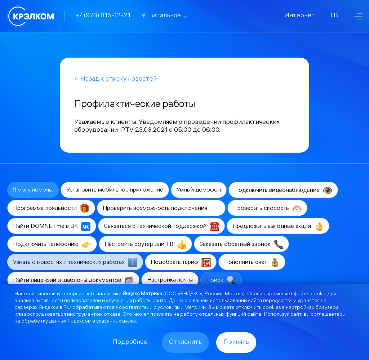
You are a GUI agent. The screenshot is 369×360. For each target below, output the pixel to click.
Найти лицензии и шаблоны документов (73, 280)
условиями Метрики (181, 308)
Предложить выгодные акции (278, 226)
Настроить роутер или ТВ (145, 244)
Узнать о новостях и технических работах (75, 262)
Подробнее (130, 342)
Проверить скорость (267, 208)
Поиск (221, 280)
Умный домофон (199, 190)
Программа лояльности (51, 208)
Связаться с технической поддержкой (161, 226)
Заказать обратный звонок (241, 244)
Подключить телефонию (52, 244)
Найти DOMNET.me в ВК (51, 226)
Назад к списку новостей (115, 79)
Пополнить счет (252, 262)
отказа (112, 315)
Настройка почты (170, 280)
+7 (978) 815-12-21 (102, 16)
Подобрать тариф (181, 262)
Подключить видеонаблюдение (283, 190)
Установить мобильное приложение (114, 190)
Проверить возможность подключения (161, 208)
